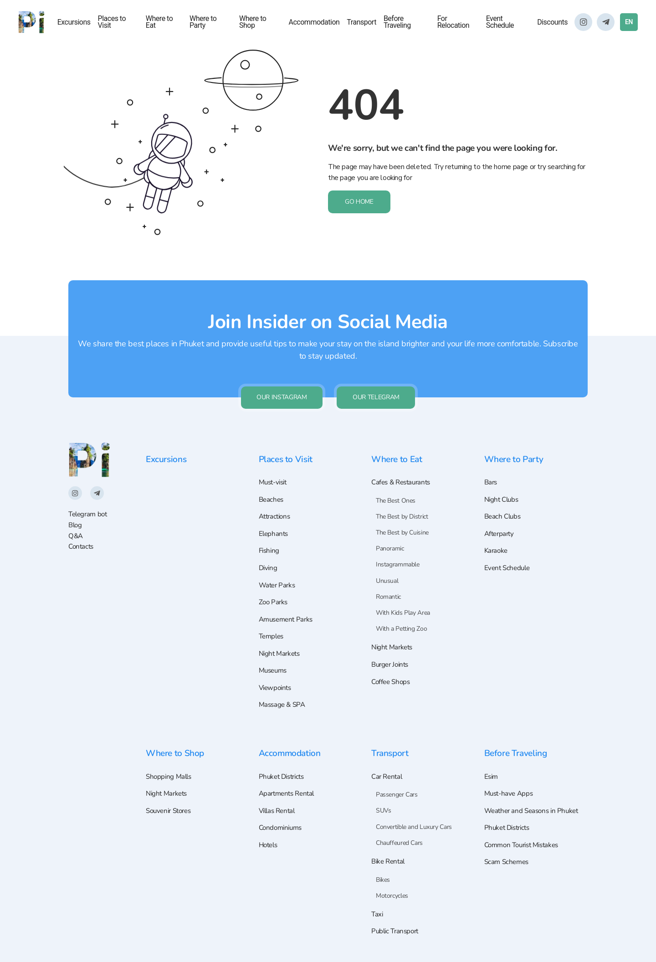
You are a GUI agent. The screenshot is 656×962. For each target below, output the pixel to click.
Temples (272, 632)
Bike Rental (389, 860)
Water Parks (278, 579)
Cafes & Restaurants (403, 473)
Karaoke (496, 543)
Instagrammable (398, 555)
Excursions (74, 22)
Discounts (552, 22)
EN (629, 22)
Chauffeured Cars (399, 841)
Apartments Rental (289, 792)
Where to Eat (159, 23)
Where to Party (203, 23)
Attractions (276, 508)
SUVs (383, 809)
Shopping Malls (170, 775)
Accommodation (314, 22)
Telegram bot (89, 504)
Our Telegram (377, 386)
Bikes (383, 878)
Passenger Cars (397, 793)
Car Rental (388, 775)
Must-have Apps (510, 792)
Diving (269, 561)
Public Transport (396, 931)
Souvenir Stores (171, 810)
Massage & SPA (283, 702)
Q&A (76, 526)
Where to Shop (252, 23)
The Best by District (402, 507)
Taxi (377, 914)
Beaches (272, 490)
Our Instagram (280, 386)
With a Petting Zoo (401, 619)
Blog (75, 515)
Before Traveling (397, 23)
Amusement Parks (288, 614)
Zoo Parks (274, 597)
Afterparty (500, 525)
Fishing (270, 543)
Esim (491, 775)
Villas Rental (279, 810)
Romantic (388, 587)
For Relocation (453, 23)
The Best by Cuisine (402, 523)
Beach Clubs (503, 508)
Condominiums (282, 828)
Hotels (269, 845)
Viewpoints (276, 685)
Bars (491, 473)
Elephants (274, 525)
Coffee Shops (392, 674)
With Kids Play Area (403, 603)
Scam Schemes (508, 863)
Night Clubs (503, 490)
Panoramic (390, 539)
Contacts (82, 537)
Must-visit (275, 473)
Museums (274, 667)
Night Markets (281, 649)
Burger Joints (391, 656)
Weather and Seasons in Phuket (534, 810)
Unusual (387, 571)
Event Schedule (500, 23)
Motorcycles (392, 894)
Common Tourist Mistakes (525, 845)
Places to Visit (112, 23)
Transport (361, 22)
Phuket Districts (284, 775)
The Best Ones (395, 491)
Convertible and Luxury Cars (414, 825)
